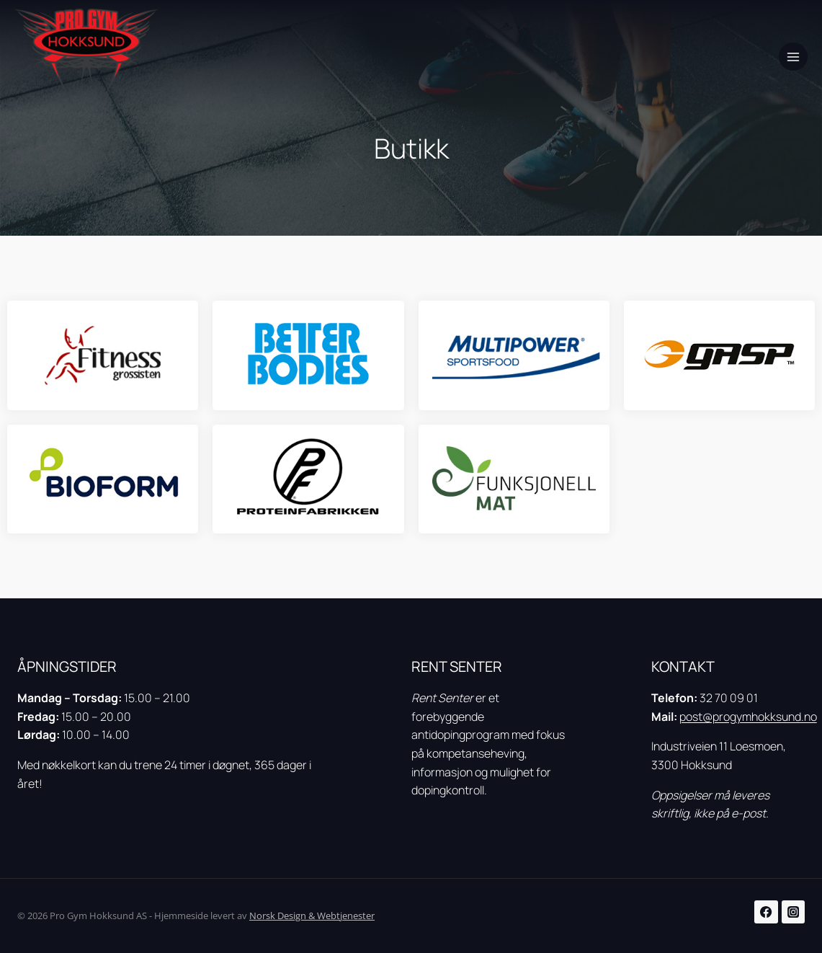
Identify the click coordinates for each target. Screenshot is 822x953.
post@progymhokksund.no (748, 716)
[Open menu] (793, 57)
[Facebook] (766, 912)
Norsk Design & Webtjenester (312, 915)
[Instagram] (793, 912)
